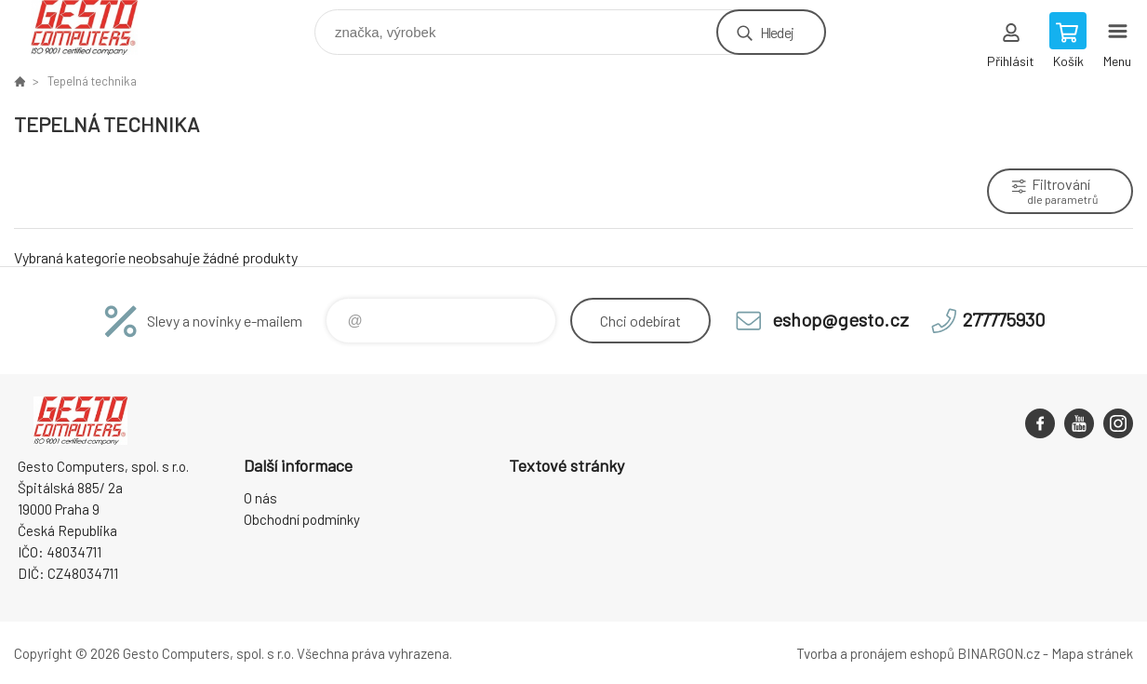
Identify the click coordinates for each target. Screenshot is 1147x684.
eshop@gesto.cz (840, 319)
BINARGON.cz (998, 653)
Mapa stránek (1092, 653)
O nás (260, 498)
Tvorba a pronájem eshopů (875, 653)
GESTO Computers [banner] (96, 27)
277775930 (1004, 319)
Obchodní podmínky (302, 519)
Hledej (777, 32)
